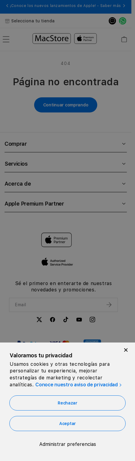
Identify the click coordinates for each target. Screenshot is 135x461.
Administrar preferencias (67, 444)
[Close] (126, 350)
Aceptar (67, 423)
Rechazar (67, 403)
